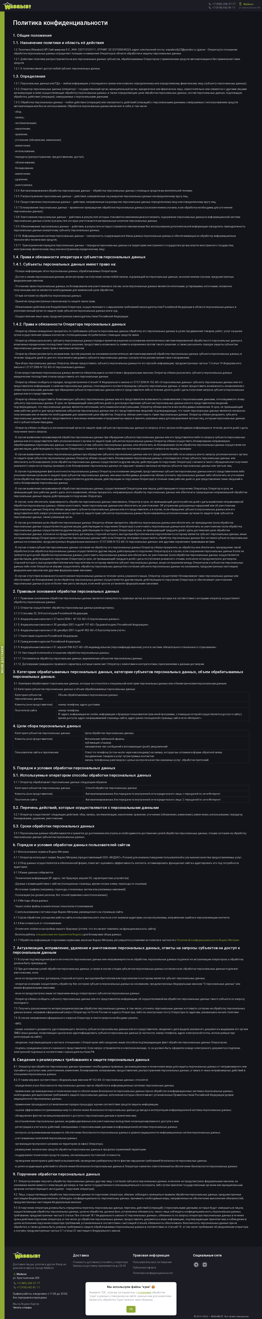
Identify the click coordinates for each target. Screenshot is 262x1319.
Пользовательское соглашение (152, 1262)
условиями (144, 1292)
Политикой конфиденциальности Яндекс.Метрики (208, 940)
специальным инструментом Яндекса (59, 934)
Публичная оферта (144, 1267)
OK (131, 1309)
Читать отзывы (22, 1307)
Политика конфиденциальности (153, 1273)
